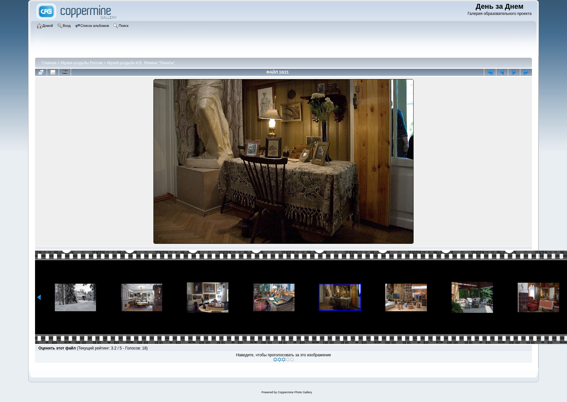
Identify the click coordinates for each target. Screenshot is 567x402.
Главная (49, 63)
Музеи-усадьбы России (82, 63)
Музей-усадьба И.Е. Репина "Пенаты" (141, 63)
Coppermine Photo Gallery (295, 392)
